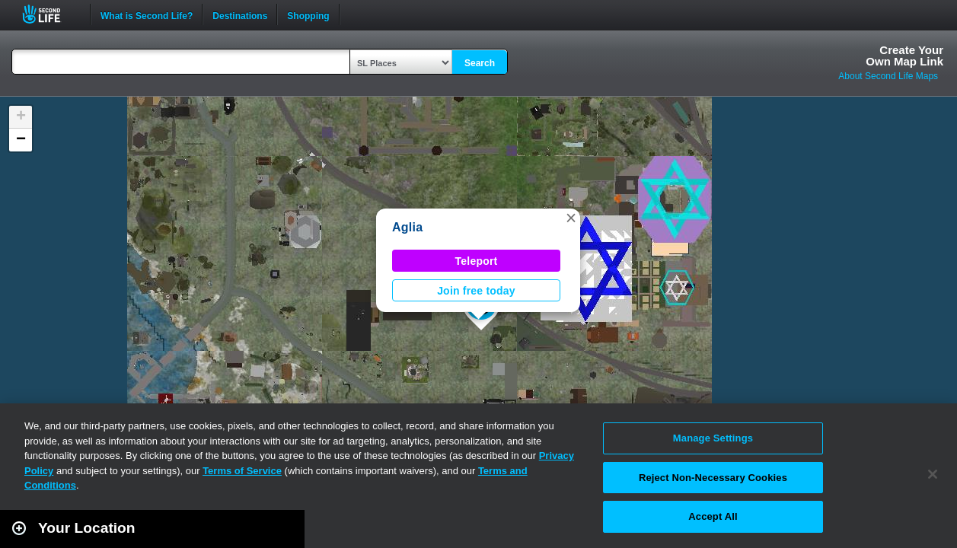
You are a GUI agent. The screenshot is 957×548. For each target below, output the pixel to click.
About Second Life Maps (888, 76)
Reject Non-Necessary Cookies (713, 477)
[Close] (932, 474)
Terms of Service (242, 470)
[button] (571, 218)
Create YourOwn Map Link (904, 55)
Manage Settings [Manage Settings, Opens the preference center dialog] (713, 438)
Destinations (239, 14)
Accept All (712, 516)
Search (479, 63)
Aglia (407, 227)
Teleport (476, 261)
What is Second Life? (146, 14)
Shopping (308, 14)
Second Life (49, 14)
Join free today (476, 291)
